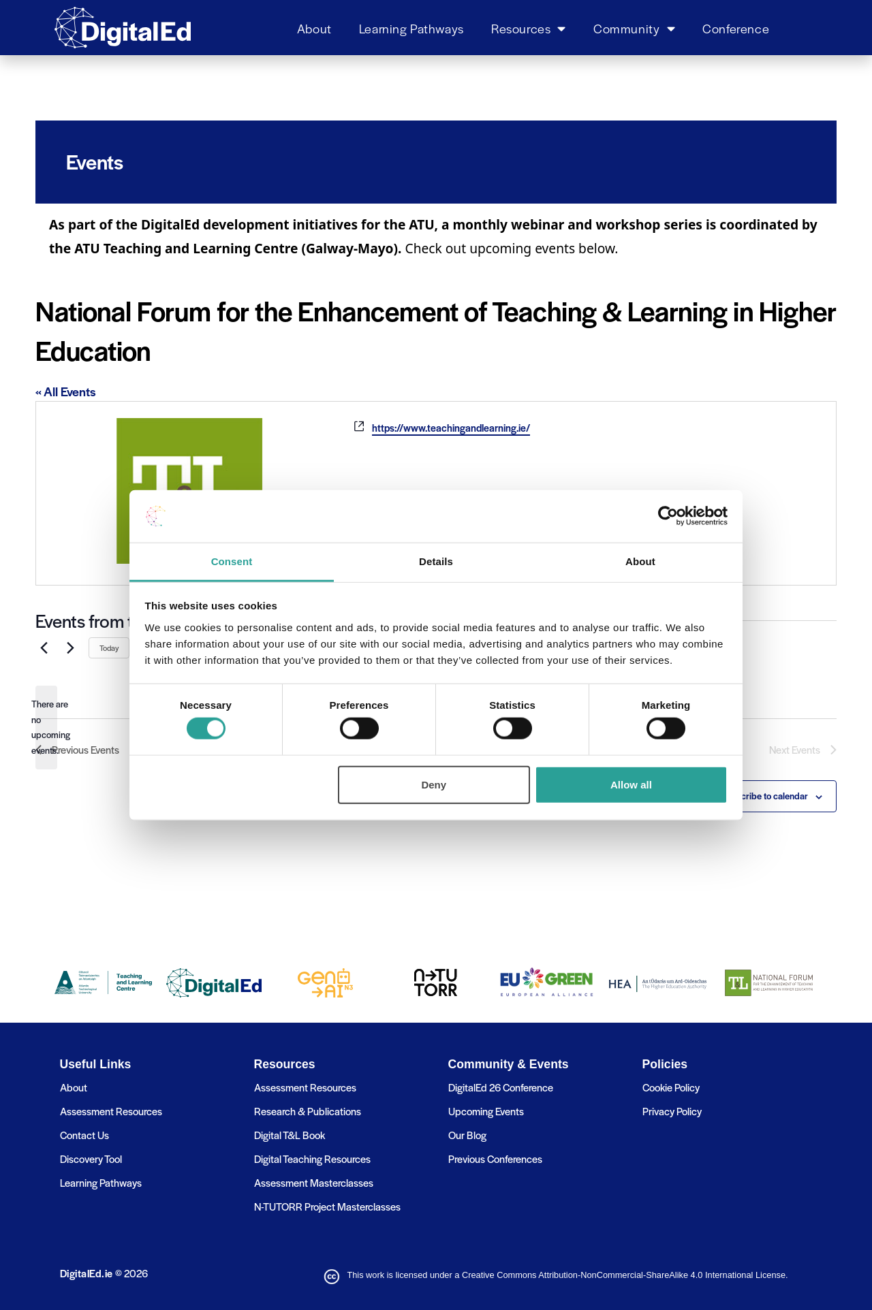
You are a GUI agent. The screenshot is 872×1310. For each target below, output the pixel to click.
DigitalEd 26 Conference (500, 1087)
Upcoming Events (486, 1111)
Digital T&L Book (289, 1135)
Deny (433, 784)
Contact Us (84, 1135)
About (314, 28)
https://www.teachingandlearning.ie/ (451, 427)
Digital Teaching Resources (312, 1158)
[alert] (46, 727)
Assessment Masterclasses (313, 1182)
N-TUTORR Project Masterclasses (327, 1206)
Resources (528, 28)
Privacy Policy (672, 1111)
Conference (735, 28)
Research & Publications (307, 1111)
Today (109, 647)
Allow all (631, 784)
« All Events (65, 391)
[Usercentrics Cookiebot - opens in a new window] (668, 516)
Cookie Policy (671, 1087)
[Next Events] (70, 647)
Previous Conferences (495, 1158)
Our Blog (467, 1135)
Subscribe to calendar (764, 795)
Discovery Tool (91, 1158)
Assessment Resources (111, 1111)
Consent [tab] (232, 561)
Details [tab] (436, 561)
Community (634, 28)
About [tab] (640, 561)
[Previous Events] (43, 647)
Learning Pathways (411, 28)
